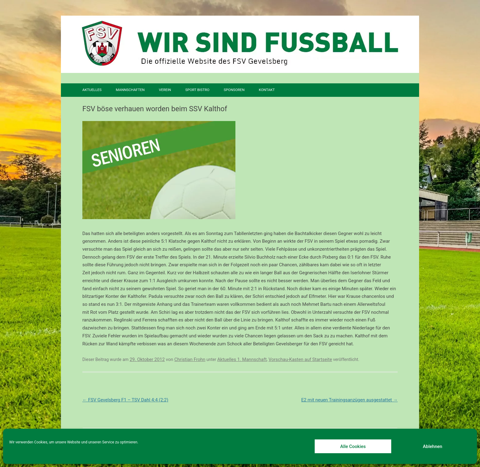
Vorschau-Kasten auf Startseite (300, 359)
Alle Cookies (353, 446)
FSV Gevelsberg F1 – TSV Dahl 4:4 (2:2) (125, 400)
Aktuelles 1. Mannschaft (242, 359)
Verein (165, 90)
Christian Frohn (189, 359)
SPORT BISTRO (197, 90)
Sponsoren (234, 90)
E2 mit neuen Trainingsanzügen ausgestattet (349, 400)
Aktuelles (92, 90)
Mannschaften (130, 90)
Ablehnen (432, 446)
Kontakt (267, 90)
